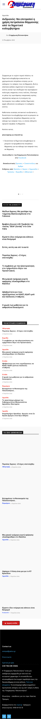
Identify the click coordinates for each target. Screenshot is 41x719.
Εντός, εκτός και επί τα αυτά (15, 247)
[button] (20, 187)
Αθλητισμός (6, 328)
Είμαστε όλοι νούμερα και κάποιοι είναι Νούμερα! (17, 238)
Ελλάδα (4, 361)
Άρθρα (20, 166)
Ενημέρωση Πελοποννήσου (18, 35)
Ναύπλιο (17, 169)
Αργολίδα (5, 15)
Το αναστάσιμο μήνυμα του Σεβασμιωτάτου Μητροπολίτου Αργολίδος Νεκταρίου (14, 402)
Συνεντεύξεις (29, 163)
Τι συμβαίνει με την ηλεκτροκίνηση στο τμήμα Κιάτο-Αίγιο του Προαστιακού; (18, 268)
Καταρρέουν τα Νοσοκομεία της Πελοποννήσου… (14, 390)
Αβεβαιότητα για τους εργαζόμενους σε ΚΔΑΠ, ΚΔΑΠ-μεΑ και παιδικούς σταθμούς (18, 294)
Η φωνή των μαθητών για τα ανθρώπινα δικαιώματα (15, 306)
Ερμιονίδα (34, 169)
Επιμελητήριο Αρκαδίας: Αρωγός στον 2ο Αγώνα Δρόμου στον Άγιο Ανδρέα (18, 415)
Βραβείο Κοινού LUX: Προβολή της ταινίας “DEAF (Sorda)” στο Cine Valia (17, 226)
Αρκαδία (5, 411)
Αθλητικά (29, 172)
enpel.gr (19, 705)
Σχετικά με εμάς (8, 663)
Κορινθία (19, 172)
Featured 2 (5, 612)
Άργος (25, 169)
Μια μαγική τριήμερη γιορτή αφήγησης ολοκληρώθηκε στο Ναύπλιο (16, 281)
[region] (20, 187)
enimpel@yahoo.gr (9, 651)
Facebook (22, 158)
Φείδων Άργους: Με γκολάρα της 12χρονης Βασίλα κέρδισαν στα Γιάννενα (17, 213)
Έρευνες (19, 163)
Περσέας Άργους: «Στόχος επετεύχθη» (17, 331)
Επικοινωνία (6, 657)
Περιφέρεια (6, 386)
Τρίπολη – (11, 172)
